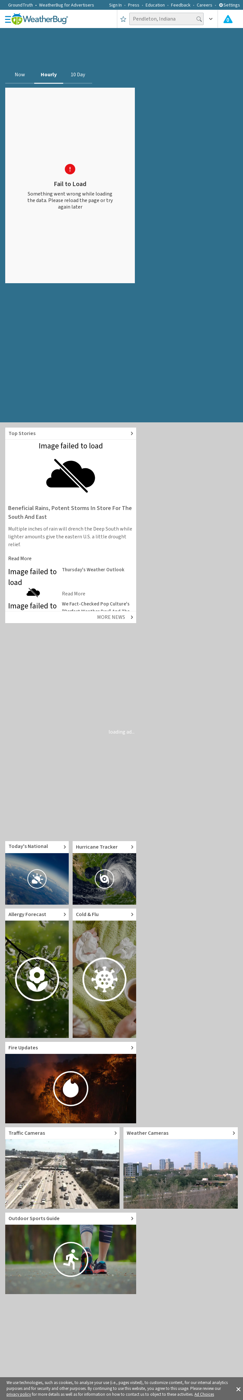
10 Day (78, 74)
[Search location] (166, 19)
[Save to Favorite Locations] (123, 19)
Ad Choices (204, 1394)
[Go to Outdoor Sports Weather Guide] (70, 1253)
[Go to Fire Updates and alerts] (70, 1082)
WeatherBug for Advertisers (66, 5)
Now (20, 74)
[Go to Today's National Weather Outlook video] (37, 873)
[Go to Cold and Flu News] (104, 973)
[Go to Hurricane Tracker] (104, 873)
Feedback (181, 5)
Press (133, 5)
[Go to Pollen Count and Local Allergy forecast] (37, 973)
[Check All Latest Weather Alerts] (228, 19)
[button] (238, 1389)
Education (155, 5)
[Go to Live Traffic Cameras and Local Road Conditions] (62, 1168)
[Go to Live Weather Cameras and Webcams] (180, 1168)
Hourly (49, 74)
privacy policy (19, 1394)
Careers (204, 5)
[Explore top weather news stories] (70, 434)
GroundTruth (20, 5)
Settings (229, 5)
